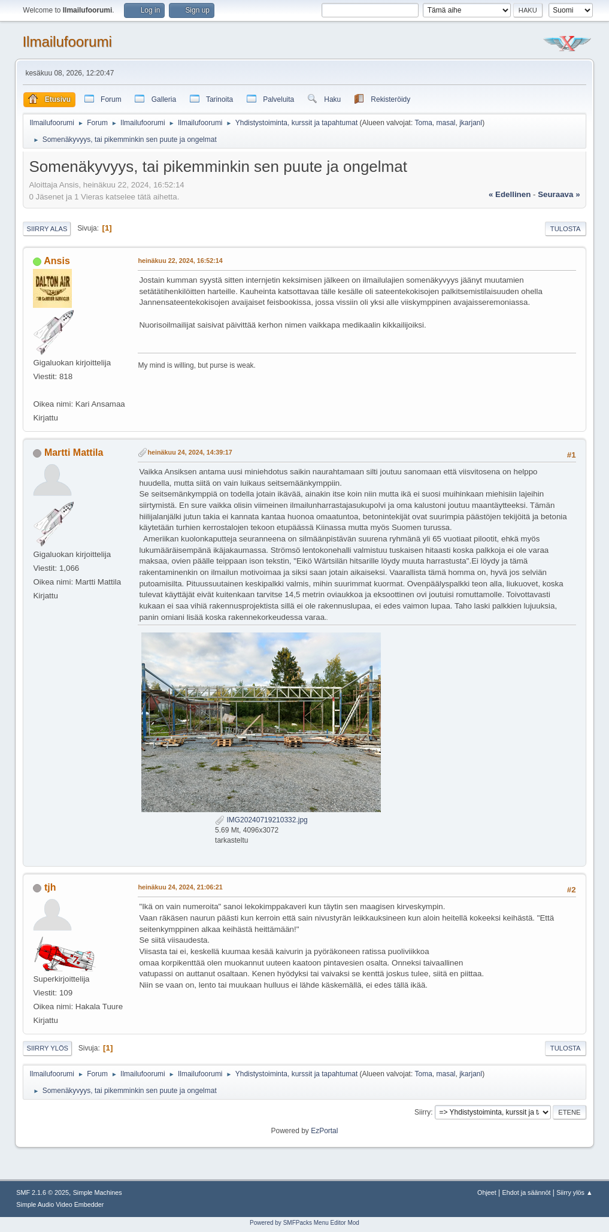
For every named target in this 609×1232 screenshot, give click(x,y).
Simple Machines (97, 1192)
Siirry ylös (47, 1048)
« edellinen (510, 194)
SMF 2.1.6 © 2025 (42, 1192)
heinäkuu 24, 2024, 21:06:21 (180, 887)
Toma (423, 123)
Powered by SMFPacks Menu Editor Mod (304, 1222)
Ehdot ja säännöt (526, 1192)
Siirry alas (46, 228)
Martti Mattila (74, 452)
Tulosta (565, 228)
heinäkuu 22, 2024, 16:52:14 (180, 260)
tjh (50, 887)
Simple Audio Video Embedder (60, 1204)
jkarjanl (470, 123)
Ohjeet (486, 1192)
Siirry (422, 1112)
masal (446, 123)
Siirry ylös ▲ (574, 1192)
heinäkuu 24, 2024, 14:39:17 (189, 452)
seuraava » (559, 194)
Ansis (57, 261)
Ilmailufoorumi (66, 42)
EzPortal (324, 1131)
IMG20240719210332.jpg (261, 820)
